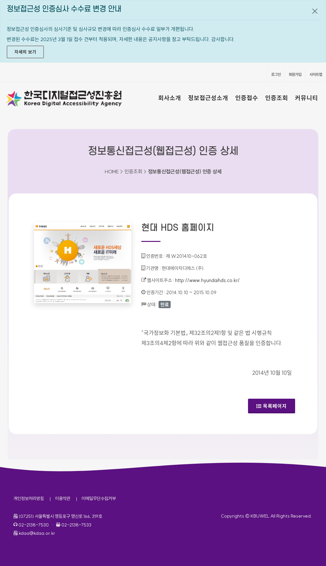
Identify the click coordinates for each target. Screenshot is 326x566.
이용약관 (62, 498)
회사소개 (169, 98)
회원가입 (295, 74)
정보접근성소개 (208, 98)
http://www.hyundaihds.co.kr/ (207, 280)
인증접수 (246, 98)
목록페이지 (271, 406)
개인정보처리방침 (28, 498)
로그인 (276, 74)
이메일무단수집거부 (99, 498)
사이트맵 (315, 74)
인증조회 (276, 98)
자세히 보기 (25, 52)
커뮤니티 (306, 98)
